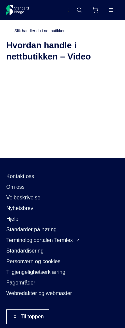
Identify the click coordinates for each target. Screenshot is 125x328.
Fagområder (20, 282)
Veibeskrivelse (23, 197)
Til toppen (28, 317)
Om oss (15, 187)
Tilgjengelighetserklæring (35, 272)
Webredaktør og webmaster (39, 293)
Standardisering (25, 251)
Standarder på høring (31, 229)
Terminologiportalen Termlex (39, 240)
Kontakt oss (20, 176)
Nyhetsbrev (19, 208)
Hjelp (12, 219)
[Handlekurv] (95, 10)
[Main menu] (111, 10)
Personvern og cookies (33, 261)
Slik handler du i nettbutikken (39, 31)
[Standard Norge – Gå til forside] (18, 10)
